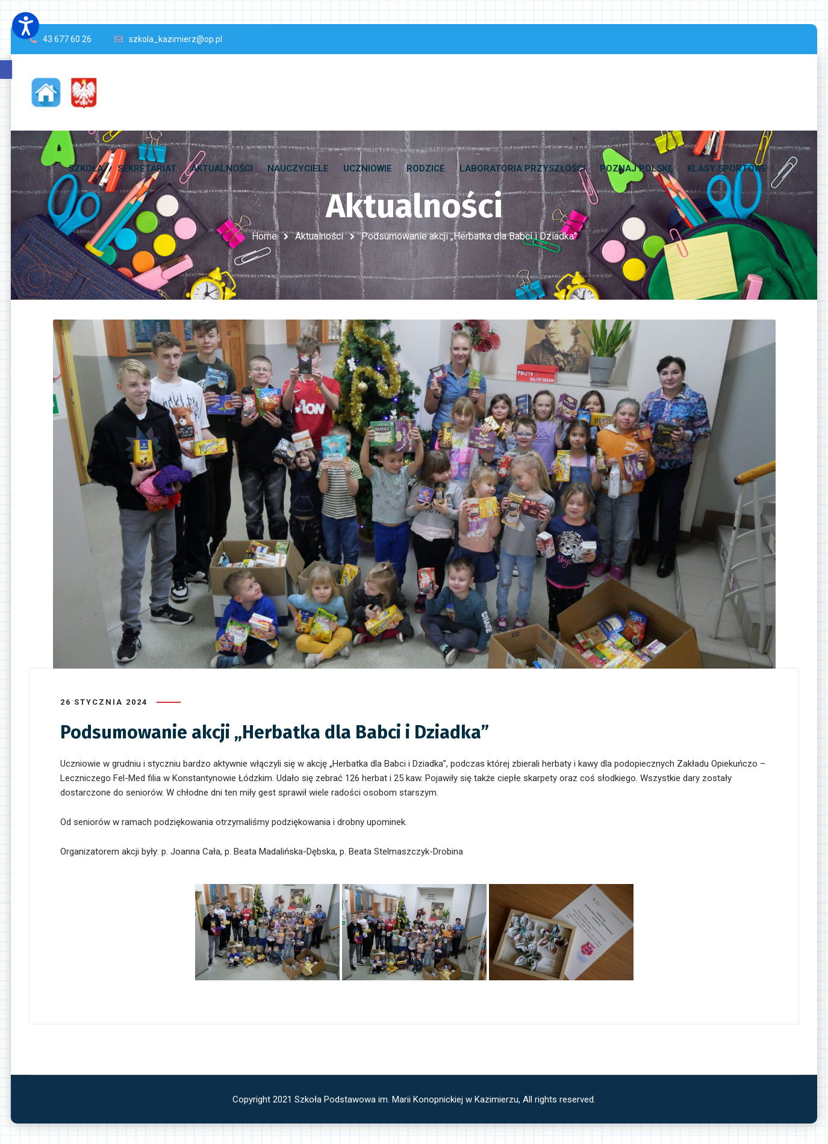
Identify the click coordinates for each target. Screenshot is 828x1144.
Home (264, 236)
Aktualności (319, 236)
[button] (6, 69)
